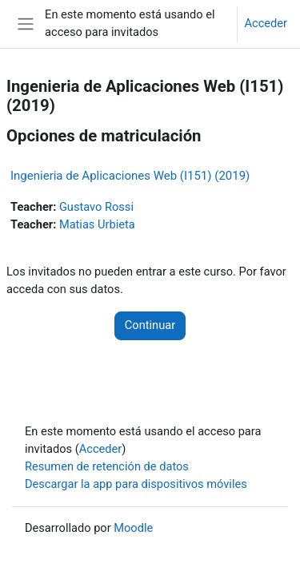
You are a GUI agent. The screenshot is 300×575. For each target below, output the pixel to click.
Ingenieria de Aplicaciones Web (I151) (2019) (130, 176)
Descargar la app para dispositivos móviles (136, 484)
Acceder (265, 23)
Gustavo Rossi (96, 207)
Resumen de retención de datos (107, 466)
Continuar (150, 325)
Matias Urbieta (97, 224)
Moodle (133, 528)
